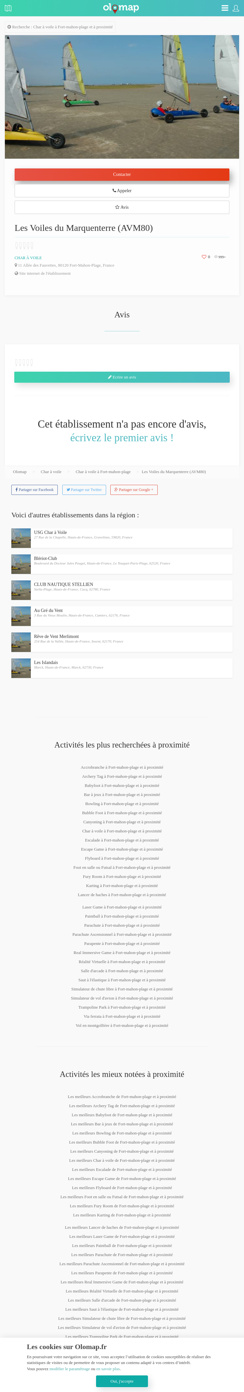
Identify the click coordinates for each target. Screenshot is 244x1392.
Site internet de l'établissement (43, 273)
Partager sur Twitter (84, 489)
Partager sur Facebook (35, 489)
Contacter (122, 174)
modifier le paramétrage (69, 1368)
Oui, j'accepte (122, 1381)
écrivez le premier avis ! (122, 438)
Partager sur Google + (134, 489)
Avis (121, 207)
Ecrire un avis (122, 377)
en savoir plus (108, 1368)
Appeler (122, 190)
